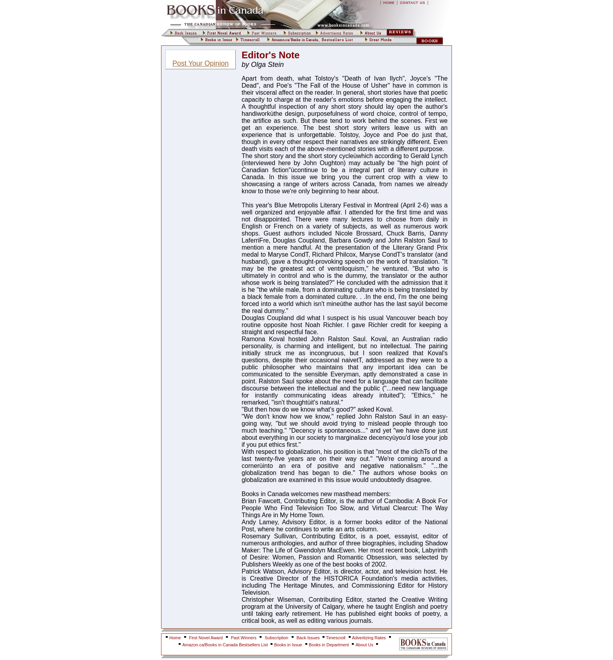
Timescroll (336, 637)
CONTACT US (412, 3)
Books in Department (329, 644)
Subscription (277, 637)
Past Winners (243, 637)
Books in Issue (288, 644)
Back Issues (309, 637)
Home (175, 637)
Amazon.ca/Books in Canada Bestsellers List (225, 644)
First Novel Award (206, 637)
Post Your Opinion (200, 63)
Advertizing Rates (369, 637)
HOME (388, 3)
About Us (364, 644)
